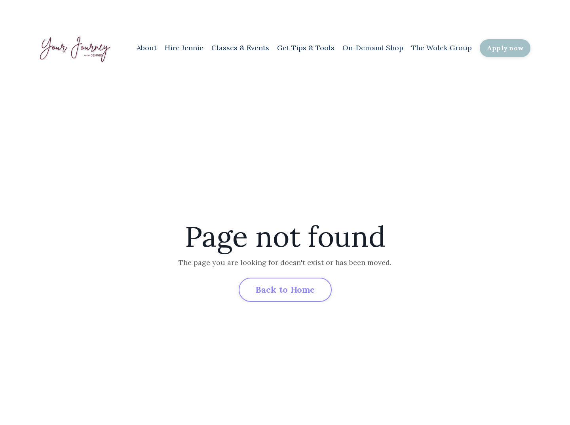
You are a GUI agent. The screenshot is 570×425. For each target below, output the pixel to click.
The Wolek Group (441, 47)
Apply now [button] (505, 48)
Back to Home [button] (285, 289)
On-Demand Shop (372, 47)
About (147, 47)
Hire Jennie (184, 47)
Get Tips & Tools (305, 47)
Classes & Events (240, 47)
